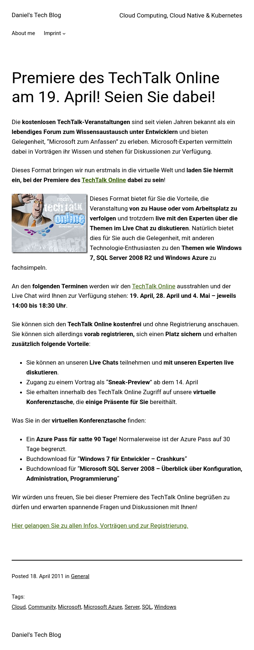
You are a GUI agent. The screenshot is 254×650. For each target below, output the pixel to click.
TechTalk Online (154, 286)
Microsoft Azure (103, 607)
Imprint (52, 33)
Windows (165, 607)
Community (41, 607)
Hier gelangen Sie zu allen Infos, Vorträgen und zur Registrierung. (100, 525)
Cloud (19, 607)
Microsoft (69, 607)
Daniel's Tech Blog (36, 15)
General (80, 576)
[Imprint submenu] (64, 33)
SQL (147, 607)
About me (23, 33)
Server (131, 607)
